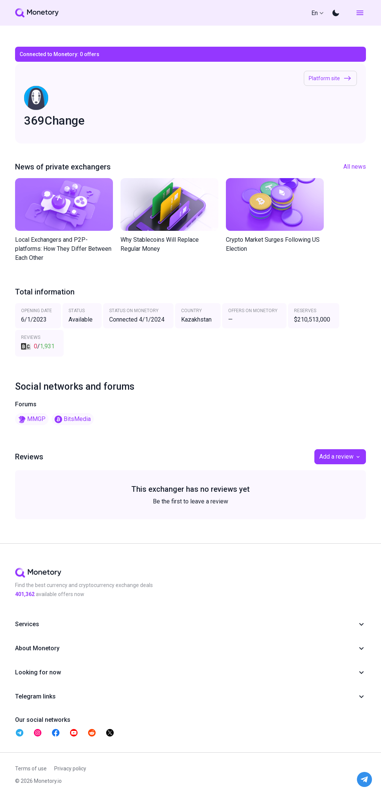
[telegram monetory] (19, 732)
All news (354, 166)
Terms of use (31, 769)
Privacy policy (70, 769)
